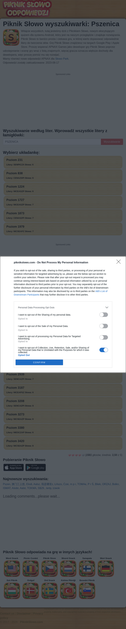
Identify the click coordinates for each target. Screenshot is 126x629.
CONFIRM (39, 362)
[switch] (103, 314)
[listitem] (63, 307)
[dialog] (63, 314)
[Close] (119, 263)
